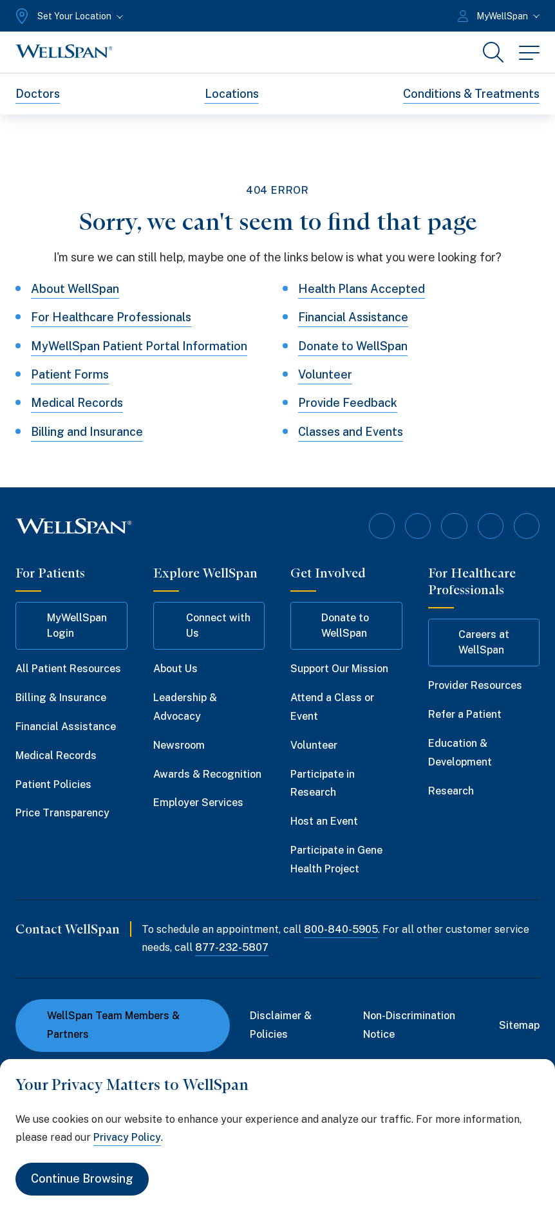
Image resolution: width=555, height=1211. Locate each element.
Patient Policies (53, 784)
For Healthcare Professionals (111, 317)
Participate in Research (322, 783)
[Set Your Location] (68, 16)
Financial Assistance (353, 317)
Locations (232, 93)
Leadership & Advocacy (185, 706)
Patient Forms (70, 374)
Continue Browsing (82, 1179)
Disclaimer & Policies (281, 1024)
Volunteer (325, 374)
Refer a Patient (465, 714)
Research (451, 791)
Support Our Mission (339, 668)
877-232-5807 (231, 947)
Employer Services (198, 802)
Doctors (37, 93)
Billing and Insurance (87, 431)
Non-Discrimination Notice (409, 1024)
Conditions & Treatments (471, 93)
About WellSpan (75, 289)
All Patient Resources (68, 668)
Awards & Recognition (207, 774)
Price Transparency (62, 813)
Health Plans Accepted (361, 289)
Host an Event (324, 821)
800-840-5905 (341, 929)
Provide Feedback (347, 403)
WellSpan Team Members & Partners (105, 1024)
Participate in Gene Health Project (336, 859)
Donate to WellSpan (353, 346)
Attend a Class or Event (332, 706)
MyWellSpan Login (67, 625)
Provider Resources (475, 685)
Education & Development (460, 752)
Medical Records (77, 403)
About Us (175, 668)
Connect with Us (207, 625)
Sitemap (519, 1025)
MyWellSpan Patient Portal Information (139, 346)
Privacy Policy (127, 1137)
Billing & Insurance (60, 697)
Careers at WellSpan (475, 642)
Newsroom (179, 745)
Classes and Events (350, 431)
